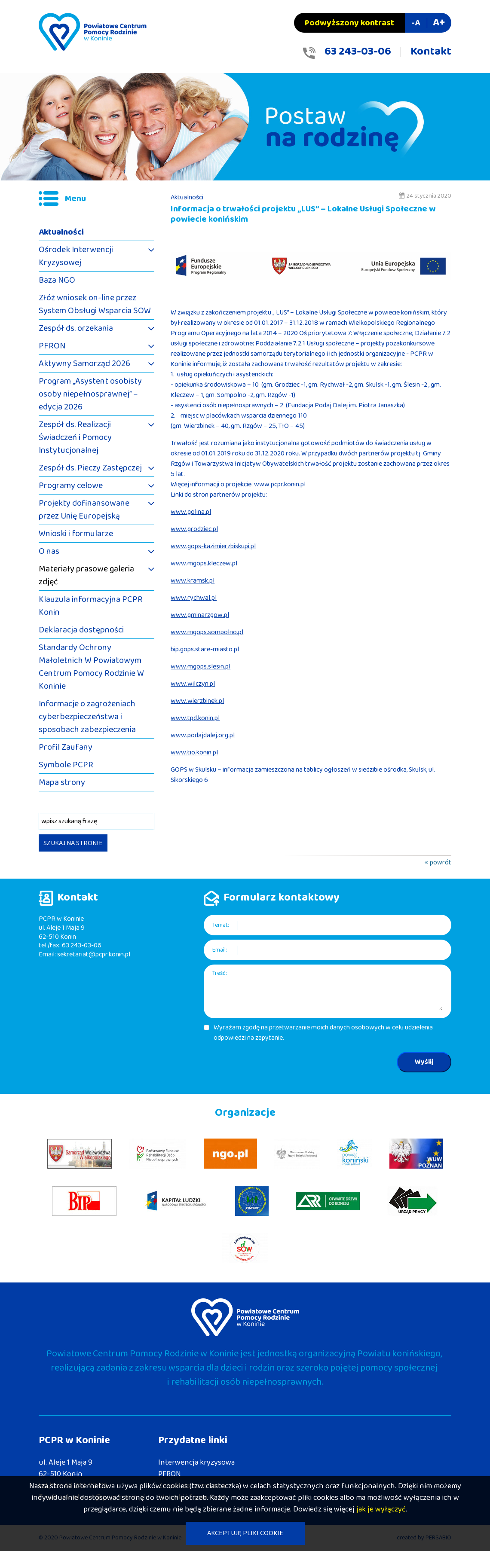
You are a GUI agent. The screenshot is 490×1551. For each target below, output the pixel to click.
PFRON (52, 345)
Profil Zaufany (65, 747)
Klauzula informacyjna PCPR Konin (91, 606)
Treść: (219, 973)
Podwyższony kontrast (349, 23)
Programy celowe (71, 485)
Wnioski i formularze (76, 533)
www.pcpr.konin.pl (280, 484)
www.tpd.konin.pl (195, 718)
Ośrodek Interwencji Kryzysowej (76, 256)
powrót (440, 862)
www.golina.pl (191, 512)
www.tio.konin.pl (194, 752)
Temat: (220, 925)
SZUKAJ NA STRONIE (73, 843)
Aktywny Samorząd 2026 (84, 363)
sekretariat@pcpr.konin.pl (93, 954)
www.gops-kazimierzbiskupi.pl (213, 546)
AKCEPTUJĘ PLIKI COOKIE (245, 1533)
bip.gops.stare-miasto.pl (205, 649)
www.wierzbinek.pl (197, 701)
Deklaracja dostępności (81, 629)
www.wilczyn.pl (193, 683)
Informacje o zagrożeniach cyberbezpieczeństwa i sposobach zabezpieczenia (87, 716)
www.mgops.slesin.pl (200, 666)
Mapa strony (62, 782)
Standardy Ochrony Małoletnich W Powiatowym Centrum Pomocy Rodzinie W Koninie (91, 667)
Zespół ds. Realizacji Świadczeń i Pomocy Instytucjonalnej (75, 437)
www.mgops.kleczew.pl (204, 563)
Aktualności (61, 232)
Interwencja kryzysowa (196, 1462)
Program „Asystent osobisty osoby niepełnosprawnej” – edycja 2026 (90, 394)
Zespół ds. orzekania (76, 328)
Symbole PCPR (66, 764)
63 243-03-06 (358, 52)
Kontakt (430, 52)
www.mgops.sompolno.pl (207, 632)
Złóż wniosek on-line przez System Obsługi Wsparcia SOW (95, 304)
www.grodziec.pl (194, 529)
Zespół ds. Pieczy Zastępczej (90, 467)
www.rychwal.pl (194, 597)
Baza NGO (57, 280)
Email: (219, 950)
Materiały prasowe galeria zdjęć (86, 575)
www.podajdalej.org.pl (203, 735)
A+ (439, 22)
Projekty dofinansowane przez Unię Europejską (84, 509)
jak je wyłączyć (381, 1509)
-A (415, 23)
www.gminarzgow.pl (200, 615)
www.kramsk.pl (192, 580)
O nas (49, 551)
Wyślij (424, 1061)
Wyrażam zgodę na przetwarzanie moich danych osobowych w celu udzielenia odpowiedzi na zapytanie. (323, 1033)
